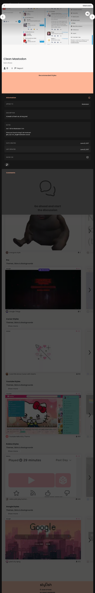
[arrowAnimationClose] (3, 17)
